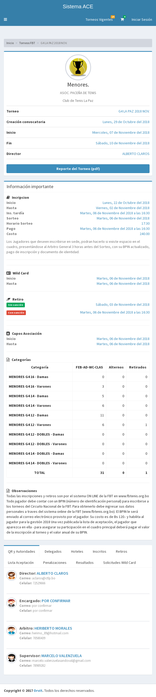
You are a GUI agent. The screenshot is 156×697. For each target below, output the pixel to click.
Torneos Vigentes (100, 18)
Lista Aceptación (21, 562)
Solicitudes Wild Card (119, 562)
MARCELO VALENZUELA (61, 655)
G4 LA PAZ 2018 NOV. (134, 111)
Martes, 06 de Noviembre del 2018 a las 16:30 (115, 213)
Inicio (10, 43)
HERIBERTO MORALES (53, 628)
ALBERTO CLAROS (136, 153)
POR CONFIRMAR (56, 600)
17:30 (146, 223)
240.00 (145, 233)
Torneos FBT (27, 43)
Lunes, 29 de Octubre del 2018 (126, 121)
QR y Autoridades (21, 551)
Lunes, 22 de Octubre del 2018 (126, 202)
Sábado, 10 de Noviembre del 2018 (123, 143)
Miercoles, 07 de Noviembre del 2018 (121, 132)
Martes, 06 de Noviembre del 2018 (123, 218)
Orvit (38, 690)
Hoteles (77, 551)
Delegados (53, 551)
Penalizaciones (54, 562)
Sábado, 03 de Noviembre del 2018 (123, 304)
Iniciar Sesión (142, 19)
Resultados (85, 562)
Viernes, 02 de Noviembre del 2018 (123, 207)
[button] (5, 19)
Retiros (121, 551)
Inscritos (99, 551)
